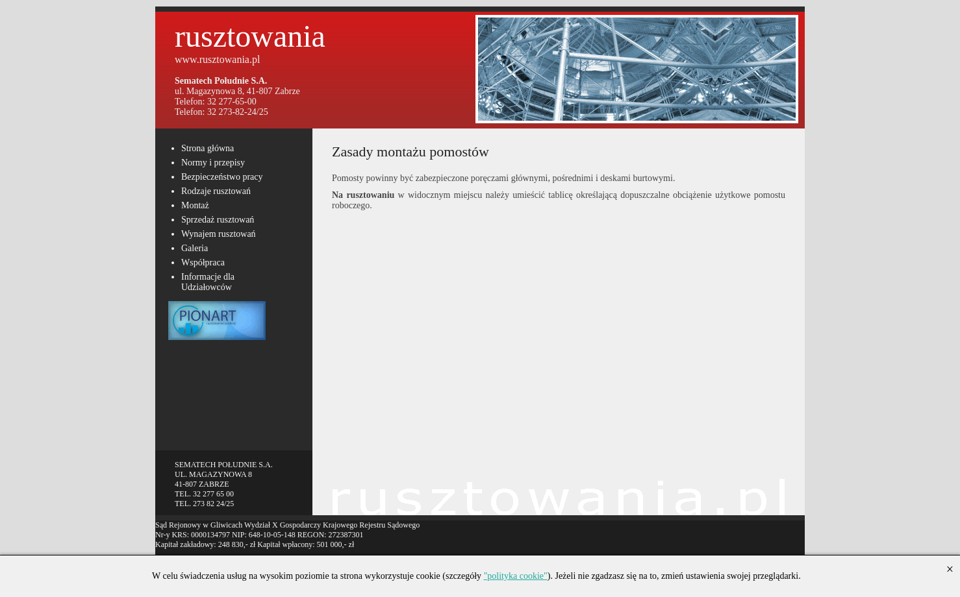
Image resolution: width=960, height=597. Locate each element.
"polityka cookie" (516, 576)
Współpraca (203, 262)
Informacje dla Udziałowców (207, 282)
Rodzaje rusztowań (216, 191)
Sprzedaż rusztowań (217, 220)
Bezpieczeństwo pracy (222, 177)
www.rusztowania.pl (217, 59)
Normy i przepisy (213, 162)
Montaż (195, 205)
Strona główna (207, 148)
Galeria (194, 248)
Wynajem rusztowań (218, 234)
